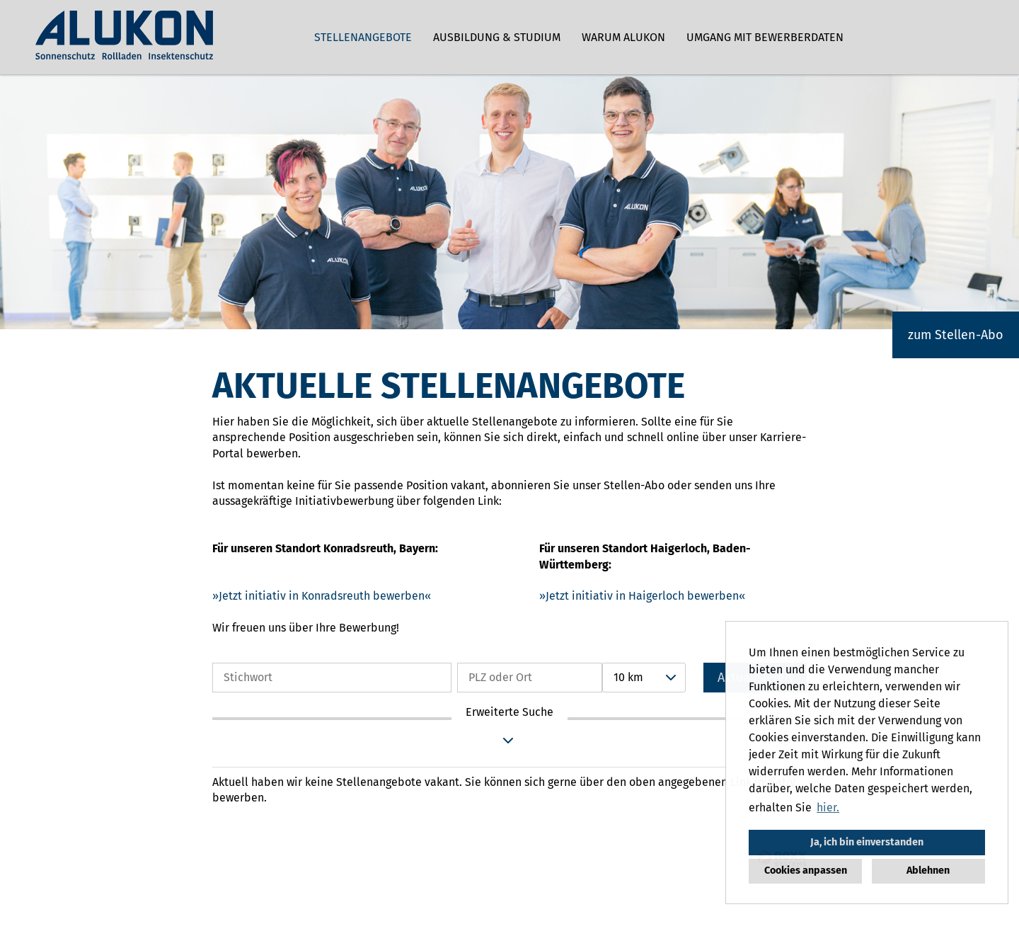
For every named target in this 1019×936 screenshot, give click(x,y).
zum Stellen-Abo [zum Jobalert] (955, 335)
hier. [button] (828, 807)
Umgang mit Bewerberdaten (765, 37)
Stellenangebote (363, 37)
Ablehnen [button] (928, 870)
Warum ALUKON (623, 37)
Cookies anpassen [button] (805, 870)
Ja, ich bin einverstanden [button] (866, 842)
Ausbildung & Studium (496, 37)
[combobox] (644, 677)
